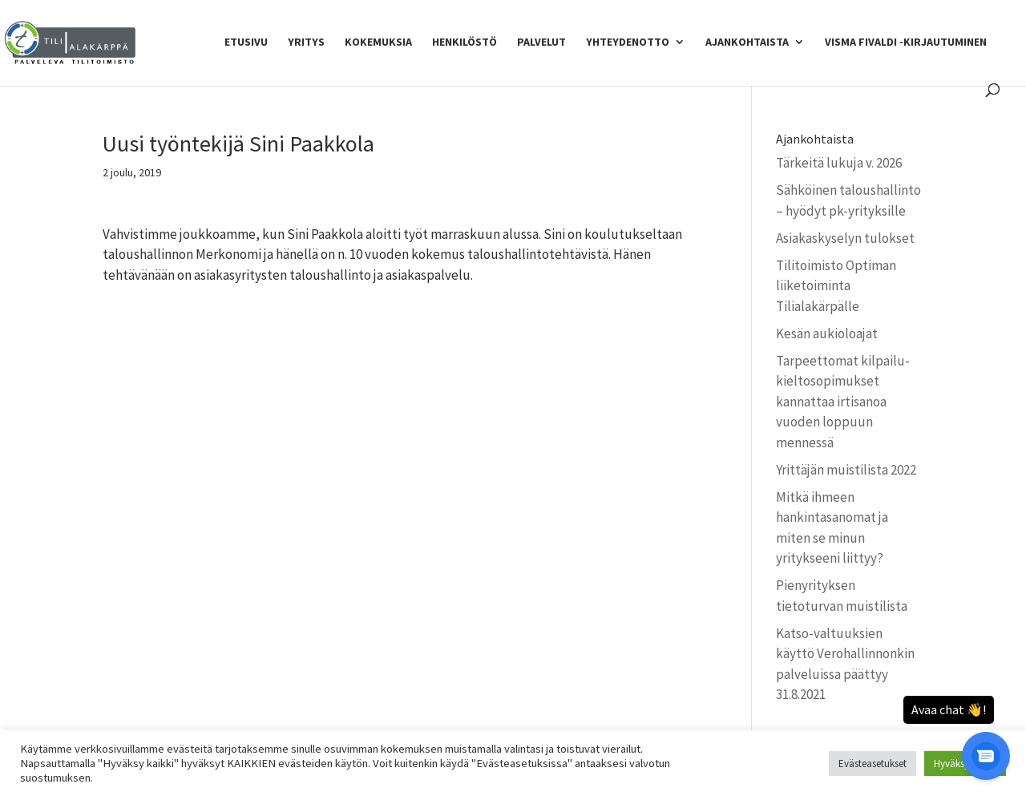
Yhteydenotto (627, 42)
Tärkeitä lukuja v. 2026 (839, 163)
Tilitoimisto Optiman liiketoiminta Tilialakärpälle (836, 286)
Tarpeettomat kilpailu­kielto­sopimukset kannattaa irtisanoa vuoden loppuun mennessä (843, 401)
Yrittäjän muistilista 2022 (846, 470)
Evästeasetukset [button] (872, 763)
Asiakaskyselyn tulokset (845, 238)
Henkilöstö (464, 42)
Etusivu (246, 42)
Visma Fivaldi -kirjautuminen (906, 42)
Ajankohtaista (747, 42)
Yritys (306, 42)
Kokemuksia (378, 42)
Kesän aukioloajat (827, 333)
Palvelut (541, 42)
